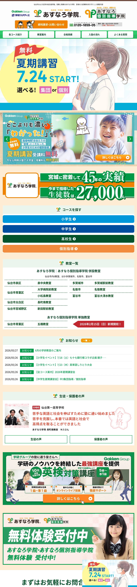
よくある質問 (120, 34)
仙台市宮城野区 (30, 308)
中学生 (66, 229)
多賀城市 (93, 283)
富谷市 (93, 295)
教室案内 (41, 34)
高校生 (66, 239)
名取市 (88, 289)
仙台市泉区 (29, 283)
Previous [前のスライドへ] (7, 139)
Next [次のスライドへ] (130, 139)
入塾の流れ (94, 34)
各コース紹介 (15, 34)
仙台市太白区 (29, 302)
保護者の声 (101, 439)
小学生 (66, 219)
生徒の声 (36, 439)
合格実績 (68, 34)
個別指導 (67, 248)
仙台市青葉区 (27, 324)
